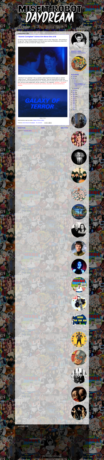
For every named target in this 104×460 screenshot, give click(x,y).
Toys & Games (28, 30)
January (76, 88)
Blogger (59, 456)
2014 (74, 94)
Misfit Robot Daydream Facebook (78, 52)
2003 (74, 105)
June (75, 80)
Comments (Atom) (28, 130)
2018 (74, 76)
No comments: (39, 122)
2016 (74, 90)
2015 (74, 92)
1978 (74, 107)
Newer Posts (21, 128)
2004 (74, 104)
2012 (74, 98)
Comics (54, 30)
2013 (74, 96)
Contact (61, 30)
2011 (74, 100)
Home (19, 30)
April (75, 81)
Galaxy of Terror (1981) (38, 120)
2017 (74, 78)
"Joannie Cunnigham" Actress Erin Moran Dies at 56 (37, 36)
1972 (74, 109)
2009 (74, 102)
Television (39, 30)
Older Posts (64, 128)
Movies (46, 30)
